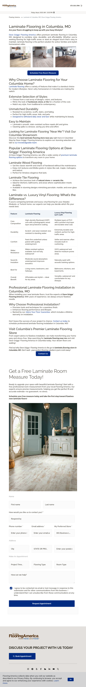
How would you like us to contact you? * (26, 512)
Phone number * (16, 526)
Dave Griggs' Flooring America (22, 35)
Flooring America (14, 17)
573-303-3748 (75, 5)
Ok (71, 679)
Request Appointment (41, 603)
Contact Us (43, 354)
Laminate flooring (16, 86)
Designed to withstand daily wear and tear (31, 117)
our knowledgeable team (26, 143)
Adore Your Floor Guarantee (38, 312)
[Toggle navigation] (82, 6)
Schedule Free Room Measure (43, 73)
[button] (42, 518)
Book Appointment (22, 656)
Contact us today (60, 321)
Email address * (38, 526)
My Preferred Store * (63, 526)
